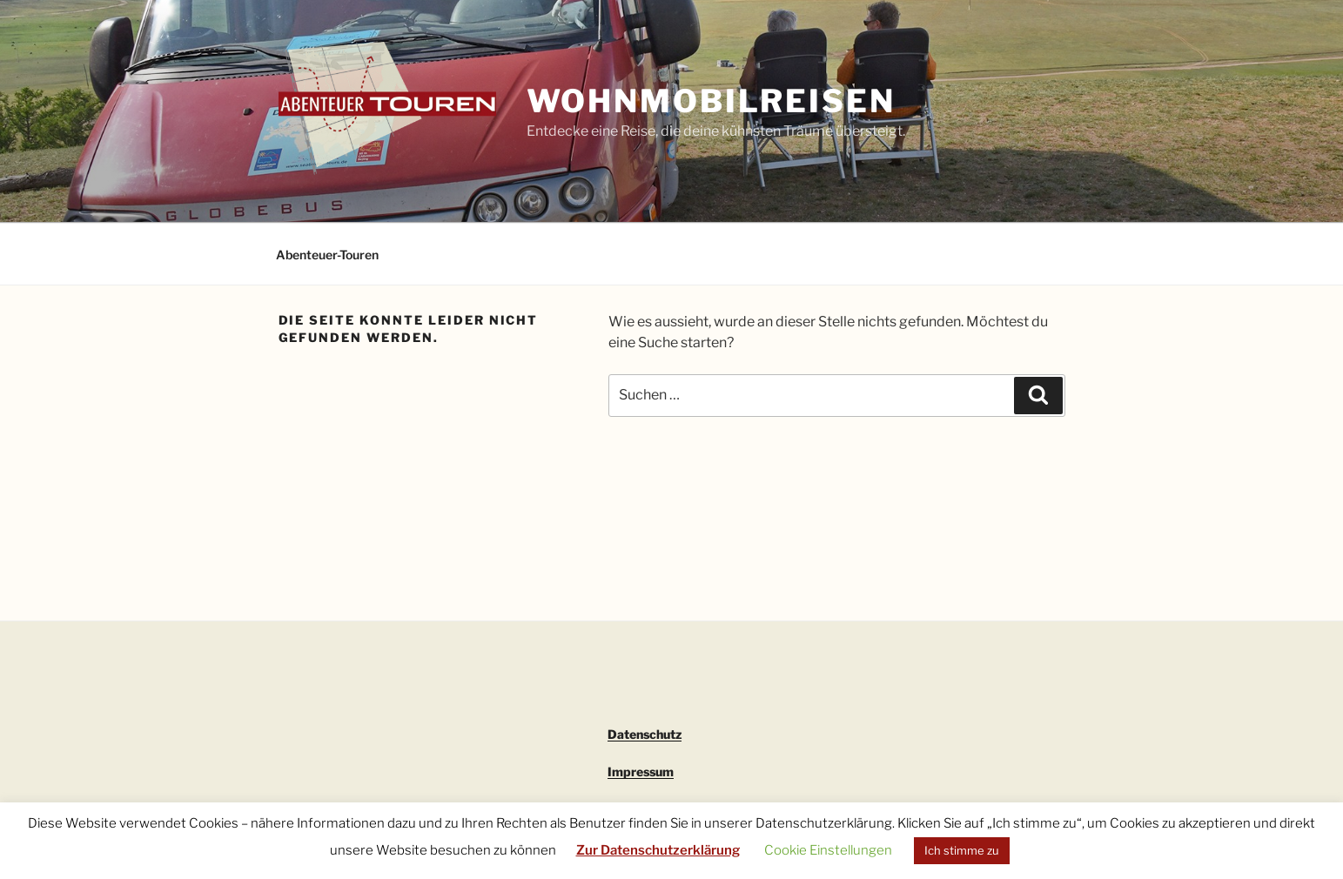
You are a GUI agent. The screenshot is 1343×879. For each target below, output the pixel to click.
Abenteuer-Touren (327, 254)
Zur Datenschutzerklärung (658, 850)
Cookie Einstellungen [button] (828, 850)
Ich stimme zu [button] (961, 850)
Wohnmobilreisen (711, 101)
